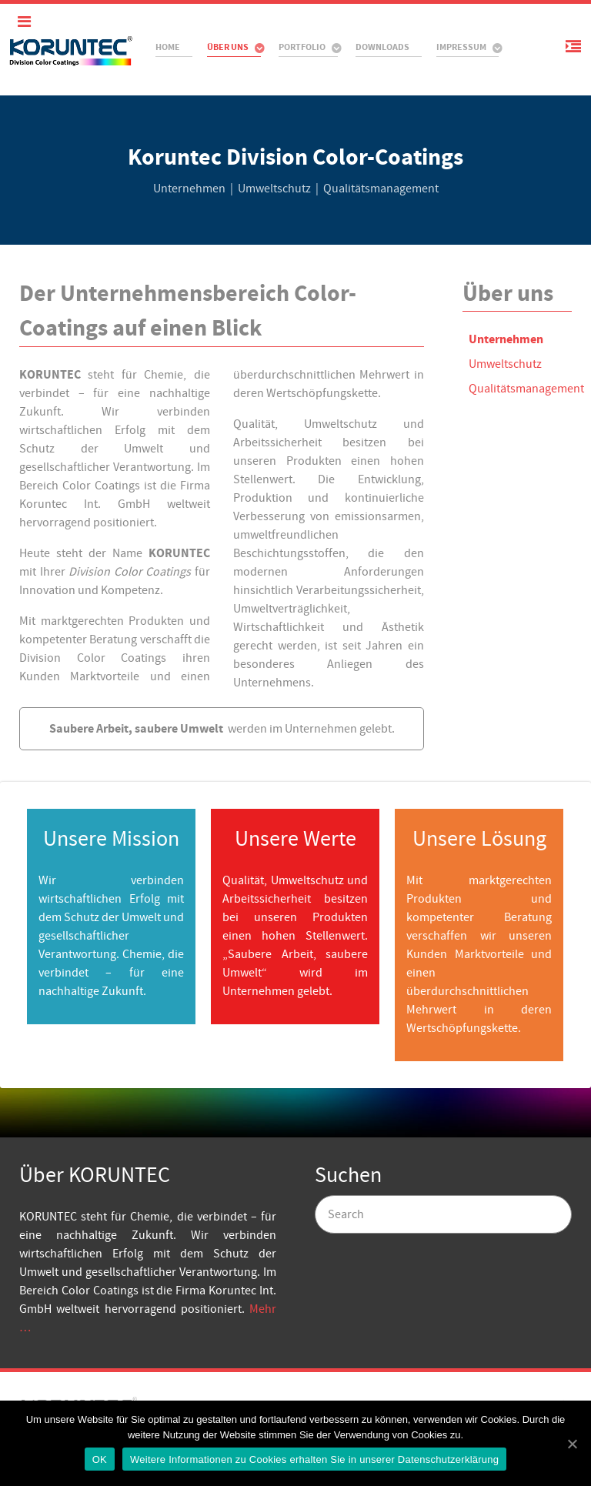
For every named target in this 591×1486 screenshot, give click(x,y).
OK (99, 1459)
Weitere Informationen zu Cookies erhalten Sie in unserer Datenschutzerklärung (314, 1459)
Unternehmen (506, 339)
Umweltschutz (505, 364)
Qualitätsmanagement (526, 389)
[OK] (571, 1443)
